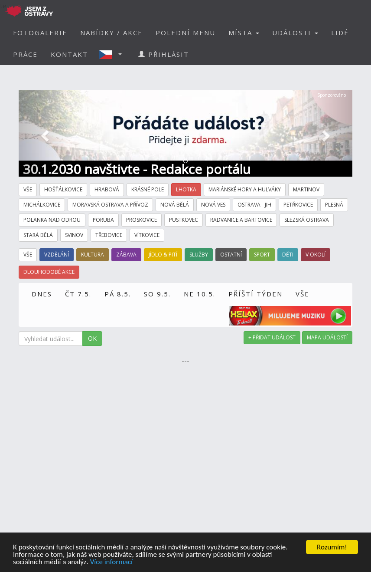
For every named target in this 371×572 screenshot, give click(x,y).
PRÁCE (25, 54)
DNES (42, 293)
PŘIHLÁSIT (163, 54)
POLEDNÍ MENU (185, 32)
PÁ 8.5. (117, 293)
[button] (113, 54)
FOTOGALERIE (40, 32)
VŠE (302, 293)
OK (92, 338)
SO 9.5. (157, 293)
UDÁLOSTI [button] (295, 32)
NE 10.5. (199, 293)
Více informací (111, 562)
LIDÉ (340, 32)
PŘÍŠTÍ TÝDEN (255, 293)
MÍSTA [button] (243, 32)
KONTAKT (69, 54)
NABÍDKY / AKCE (111, 32)
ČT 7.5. (78, 293)
